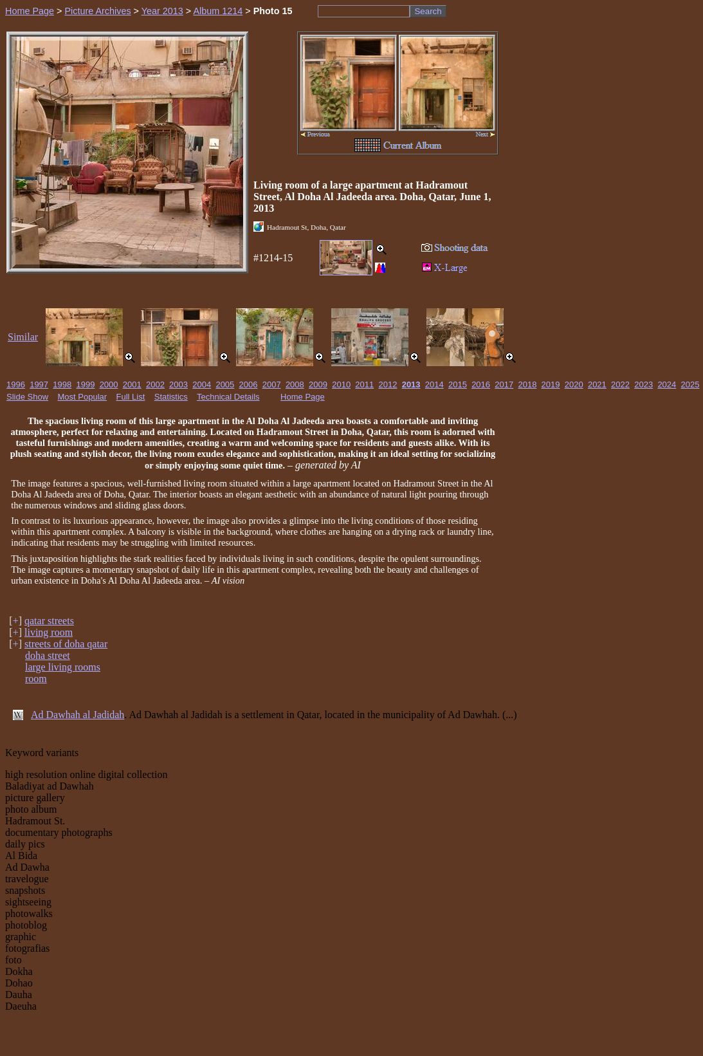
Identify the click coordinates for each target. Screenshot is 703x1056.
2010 (341, 384)
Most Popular (82, 397)
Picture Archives (97, 11)
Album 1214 (217, 11)
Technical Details (228, 397)
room (36, 678)
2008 (295, 384)
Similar (23, 336)
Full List (130, 397)
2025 (690, 384)
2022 (620, 384)
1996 (15, 384)
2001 (132, 384)
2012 (388, 384)
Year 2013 (162, 11)
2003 (178, 384)
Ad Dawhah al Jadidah (77, 714)
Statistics (171, 397)
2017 (504, 384)
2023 (643, 384)
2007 (271, 384)
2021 (597, 384)
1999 (85, 384)
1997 (39, 384)
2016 (480, 384)
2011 (364, 384)
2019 (551, 384)
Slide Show (27, 397)
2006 (248, 384)
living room (48, 632)
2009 (318, 384)
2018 (527, 384)
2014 (434, 384)
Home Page (29, 11)
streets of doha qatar (65, 643)
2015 (457, 384)
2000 (109, 384)
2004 (201, 384)
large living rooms (62, 667)
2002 (155, 384)
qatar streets (49, 620)
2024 (666, 384)
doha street (47, 655)
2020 (574, 384)
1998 (62, 384)
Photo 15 (273, 11)
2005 (224, 384)
